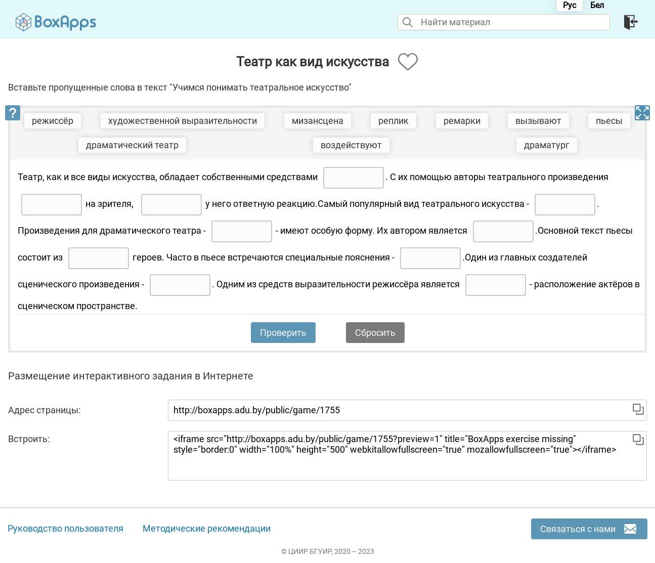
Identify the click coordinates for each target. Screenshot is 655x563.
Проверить (283, 332)
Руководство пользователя (65, 529)
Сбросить (375, 332)
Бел (597, 5)
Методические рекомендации (207, 529)
